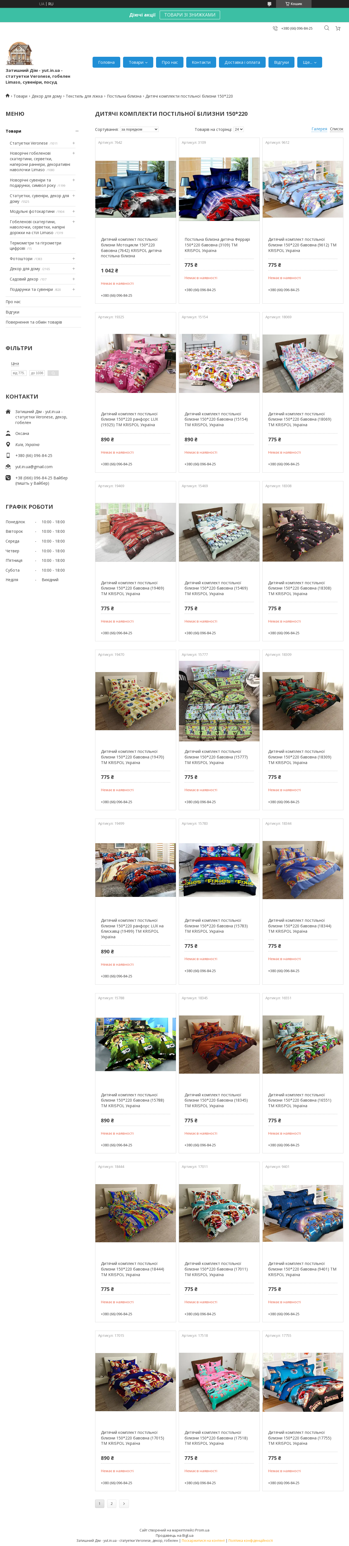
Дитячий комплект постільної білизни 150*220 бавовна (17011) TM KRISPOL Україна (216, 1269)
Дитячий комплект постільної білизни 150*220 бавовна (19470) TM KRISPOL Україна (132, 757)
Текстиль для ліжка (84, 96)
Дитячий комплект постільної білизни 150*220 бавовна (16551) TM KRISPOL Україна (299, 1100)
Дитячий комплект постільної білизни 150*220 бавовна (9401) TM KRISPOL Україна (302, 1269)
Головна (106, 62)
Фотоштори (21, 258)
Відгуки (281, 62)
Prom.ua (202, 1530)
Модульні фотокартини (32, 211)
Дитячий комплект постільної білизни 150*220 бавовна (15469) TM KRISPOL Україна (216, 588)
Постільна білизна (124, 96)
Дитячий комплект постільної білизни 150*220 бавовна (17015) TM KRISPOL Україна (132, 1438)
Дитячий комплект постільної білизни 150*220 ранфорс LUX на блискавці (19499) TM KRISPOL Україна (132, 928)
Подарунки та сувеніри (31, 289)
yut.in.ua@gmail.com (34, 466)
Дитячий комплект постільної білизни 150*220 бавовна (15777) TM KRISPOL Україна (216, 757)
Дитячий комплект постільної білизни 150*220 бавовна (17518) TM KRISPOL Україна (216, 1438)
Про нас (170, 62)
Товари (136, 62)
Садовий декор (24, 279)
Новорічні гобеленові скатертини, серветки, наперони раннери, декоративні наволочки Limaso (40, 161)
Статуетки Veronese (29, 143)
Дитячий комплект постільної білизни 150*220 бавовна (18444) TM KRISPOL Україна (132, 1269)
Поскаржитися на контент (203, 1540)
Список (336, 128)
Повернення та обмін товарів (34, 322)
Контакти (201, 62)
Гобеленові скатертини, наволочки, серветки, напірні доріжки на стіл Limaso (37, 227)
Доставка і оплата (242, 62)
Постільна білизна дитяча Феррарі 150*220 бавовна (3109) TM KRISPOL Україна (217, 245)
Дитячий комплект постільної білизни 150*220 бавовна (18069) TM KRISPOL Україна (299, 419)
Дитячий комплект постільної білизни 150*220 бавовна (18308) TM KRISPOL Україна (299, 588)
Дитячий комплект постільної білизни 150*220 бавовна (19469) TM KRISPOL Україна (132, 588)
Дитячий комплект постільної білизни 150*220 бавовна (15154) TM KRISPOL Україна (216, 419)
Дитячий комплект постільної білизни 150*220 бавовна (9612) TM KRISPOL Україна (302, 245)
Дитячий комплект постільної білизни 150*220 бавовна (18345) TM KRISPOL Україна (216, 1100)
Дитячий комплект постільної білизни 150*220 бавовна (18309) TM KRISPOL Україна (299, 757)
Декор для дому (47, 96)
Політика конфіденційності (250, 1540)
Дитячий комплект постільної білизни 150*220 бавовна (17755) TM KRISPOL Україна (299, 1438)
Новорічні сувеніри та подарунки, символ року (33, 182)
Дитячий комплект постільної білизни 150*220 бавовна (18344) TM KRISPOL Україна (299, 926)
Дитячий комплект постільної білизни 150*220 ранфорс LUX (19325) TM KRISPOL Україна (129, 419)
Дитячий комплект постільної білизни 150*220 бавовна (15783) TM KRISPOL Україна (216, 926)
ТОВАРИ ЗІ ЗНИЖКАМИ (190, 15)
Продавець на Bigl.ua (175, 1535)
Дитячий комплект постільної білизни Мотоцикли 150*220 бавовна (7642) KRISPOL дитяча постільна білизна (131, 247)
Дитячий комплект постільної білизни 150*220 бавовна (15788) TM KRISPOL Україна (132, 1100)
